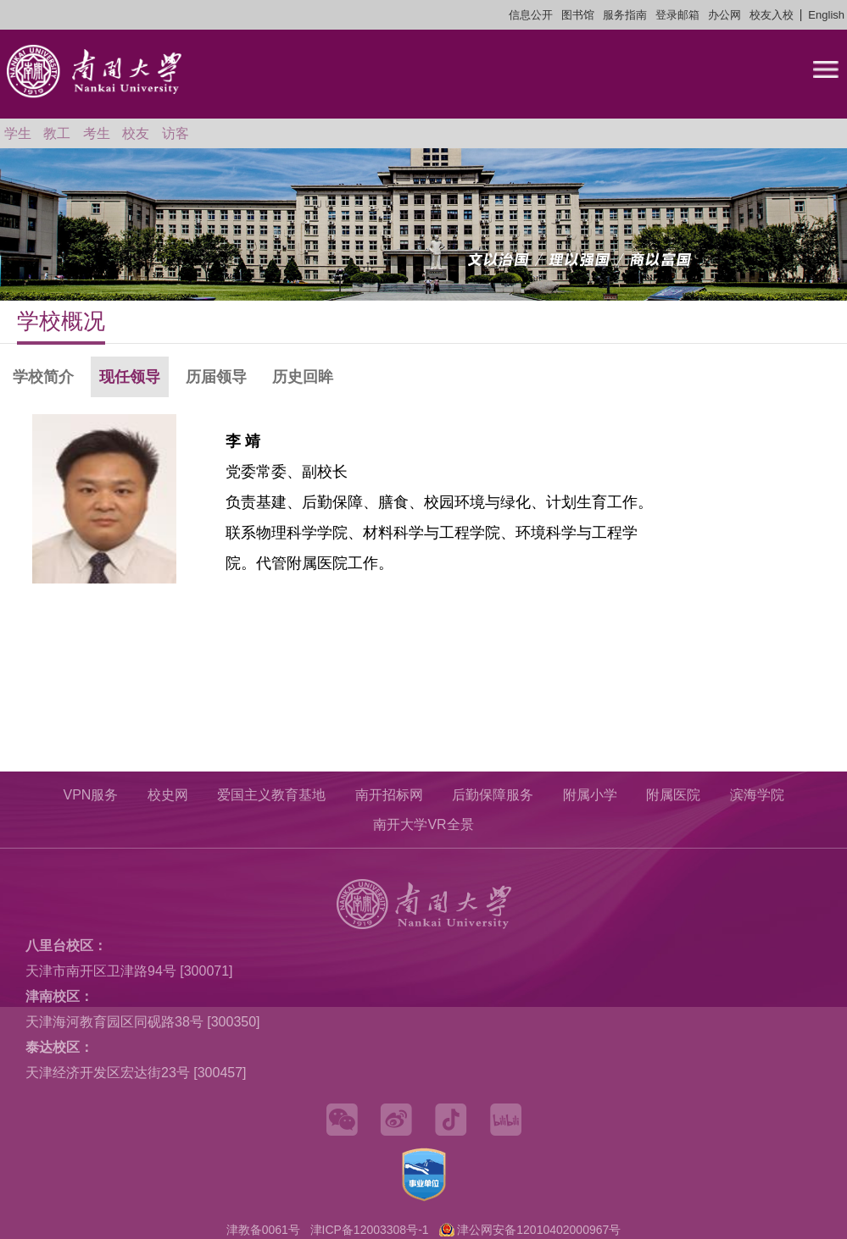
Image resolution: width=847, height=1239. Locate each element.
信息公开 (531, 14)
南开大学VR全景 (423, 824)
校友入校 (771, 14)
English (826, 14)
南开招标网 (389, 795)
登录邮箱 (677, 14)
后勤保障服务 (492, 795)
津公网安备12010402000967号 (539, 1229)
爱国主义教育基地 (271, 795)
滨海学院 (757, 795)
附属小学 (590, 795)
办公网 (724, 14)
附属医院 (673, 795)
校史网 (168, 795)
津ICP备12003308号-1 (369, 1229)
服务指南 (625, 14)
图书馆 (577, 14)
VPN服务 (90, 795)
